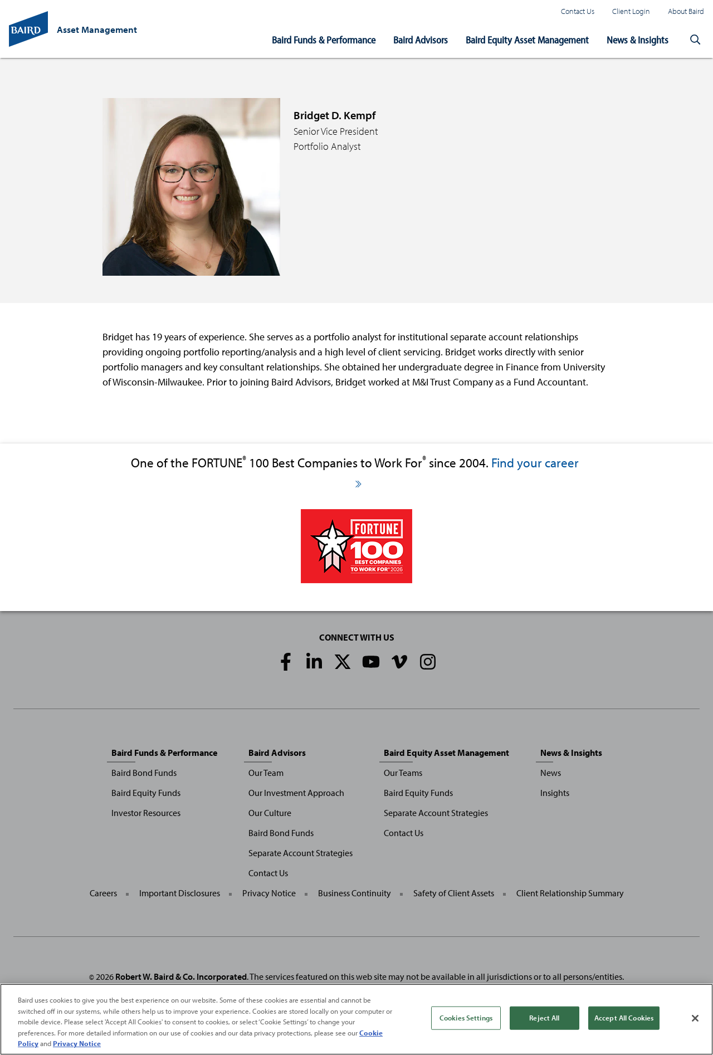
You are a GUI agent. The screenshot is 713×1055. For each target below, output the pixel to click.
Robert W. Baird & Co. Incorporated (181, 976)
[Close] (695, 1019)
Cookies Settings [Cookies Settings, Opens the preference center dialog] (465, 1018)
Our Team (266, 772)
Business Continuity (354, 892)
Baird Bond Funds (144, 772)
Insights (554, 792)
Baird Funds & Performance (323, 39)
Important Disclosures (179, 892)
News (550, 772)
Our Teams (403, 772)
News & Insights (637, 39)
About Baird (686, 11)
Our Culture (269, 812)
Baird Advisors (420, 39)
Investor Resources (145, 812)
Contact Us (577, 11)
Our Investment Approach (296, 792)
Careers (103, 892)
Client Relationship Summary (570, 892)
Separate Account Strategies (300, 852)
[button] (695, 40)
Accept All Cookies (623, 1018)
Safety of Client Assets (453, 892)
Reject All (544, 1018)
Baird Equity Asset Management (527, 39)
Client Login (631, 11)
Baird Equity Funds (145, 792)
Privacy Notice (269, 892)
